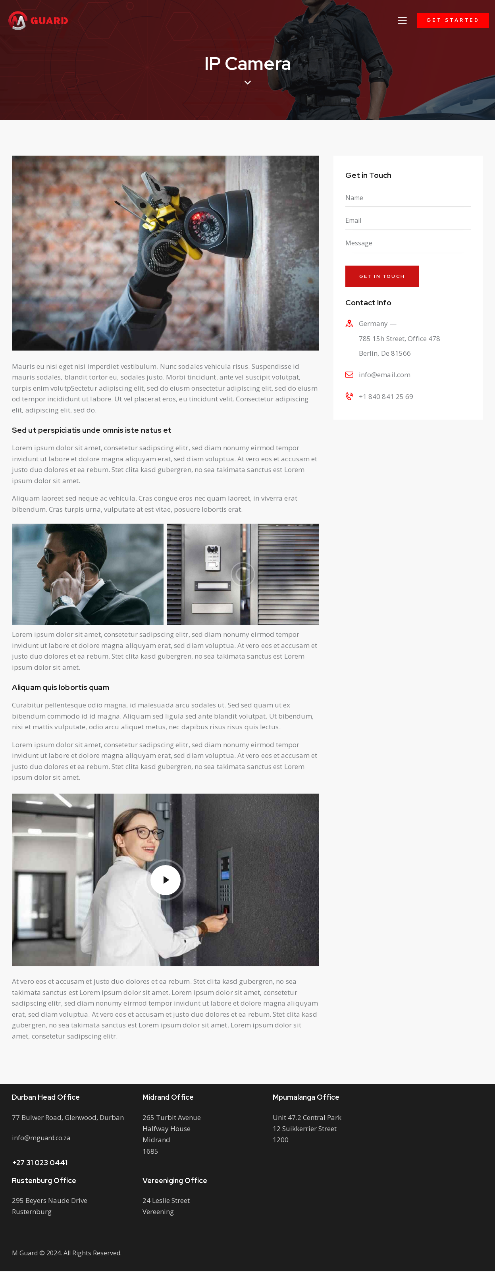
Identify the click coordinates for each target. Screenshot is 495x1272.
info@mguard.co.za (42, 1138)
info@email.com (384, 375)
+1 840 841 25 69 (386, 397)
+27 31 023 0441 (39, 1163)
